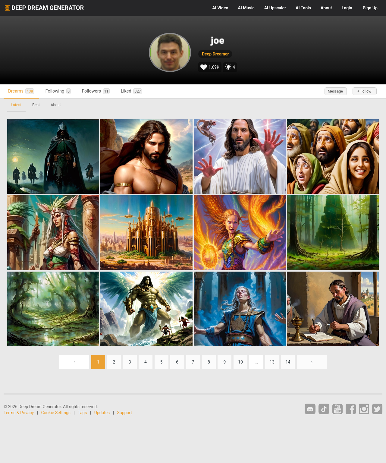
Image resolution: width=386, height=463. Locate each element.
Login (347, 7)
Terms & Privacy (19, 412)
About (326, 7)
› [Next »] (311, 362)
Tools (303, 7)
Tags (82, 412)
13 (272, 362)
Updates (102, 412)
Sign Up (370, 7)
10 (240, 362)
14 (288, 362)
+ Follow (364, 91)
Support (124, 412)
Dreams (21, 91)
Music (246, 7)
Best (36, 104)
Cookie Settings (56, 412)
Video (220, 7)
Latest (16, 104)
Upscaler (275, 7)
